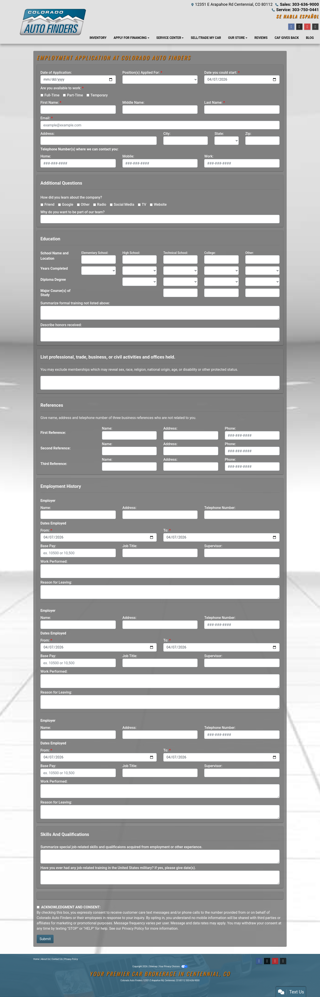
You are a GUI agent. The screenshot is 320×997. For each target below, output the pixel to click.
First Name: (49, 102)
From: (45, 530)
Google (67, 204)
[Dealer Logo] (52, 22)
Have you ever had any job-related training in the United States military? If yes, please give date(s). (118, 868)
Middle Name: (133, 102)
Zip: (248, 134)
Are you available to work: (60, 88)
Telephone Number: (219, 508)
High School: (131, 253)
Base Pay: (48, 546)
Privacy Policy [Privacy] (71, 959)
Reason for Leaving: (56, 582)
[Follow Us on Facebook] (259, 961)
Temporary (99, 95)
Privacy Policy (133, 928)
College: (210, 253)
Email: (45, 118)
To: (165, 530)
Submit (45, 939)
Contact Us (57, 959)
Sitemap (153, 966)
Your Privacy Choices (173, 966)
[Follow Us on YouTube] (275, 961)
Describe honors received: (61, 325)
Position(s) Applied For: (141, 72)
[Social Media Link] (283, 961)
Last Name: (213, 102)
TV (144, 204)
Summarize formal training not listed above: (75, 303)
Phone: (230, 428)
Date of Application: (56, 72)
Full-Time (51, 95)
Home (36, 959)
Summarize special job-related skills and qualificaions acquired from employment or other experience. (121, 847)
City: (166, 134)
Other (85, 204)
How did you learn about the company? (71, 197)
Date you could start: (220, 72)
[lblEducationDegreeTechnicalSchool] (180, 281)
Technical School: (175, 253)
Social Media (124, 204)
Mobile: (128, 156)
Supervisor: (213, 546)
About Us (45, 959)
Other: (249, 253)
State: (219, 134)
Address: (47, 134)
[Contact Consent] (38, 907)
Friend (49, 204)
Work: (208, 156)
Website (160, 204)
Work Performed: (54, 561)
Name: (107, 428)
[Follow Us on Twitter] (267, 961)
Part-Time (75, 95)
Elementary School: (94, 253)
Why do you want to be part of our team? (72, 212)
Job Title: (129, 546)
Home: (45, 156)
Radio (101, 204)
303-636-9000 (193, 980)
